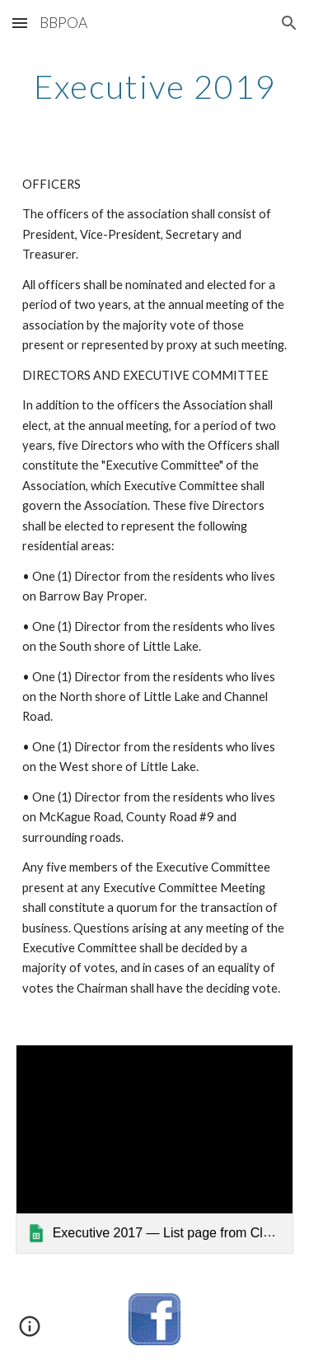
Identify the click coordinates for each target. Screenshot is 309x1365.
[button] (20, 22)
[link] (155, 1149)
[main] (155, 86)
